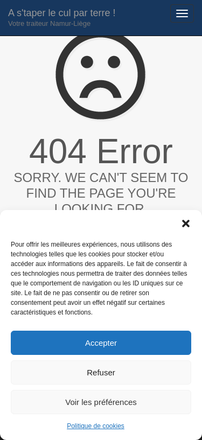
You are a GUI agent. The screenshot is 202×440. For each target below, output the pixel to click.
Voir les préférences (101, 402)
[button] (185, 223)
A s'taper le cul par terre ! (62, 17)
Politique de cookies (95, 426)
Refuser (101, 372)
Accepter (101, 342)
